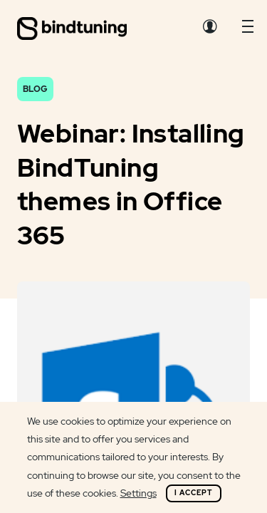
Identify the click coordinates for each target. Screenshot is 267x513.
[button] (247, 29)
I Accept (193, 492)
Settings (138, 493)
